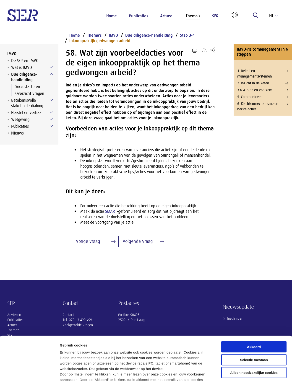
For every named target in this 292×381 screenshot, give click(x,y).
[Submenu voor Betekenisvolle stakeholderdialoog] (51, 100)
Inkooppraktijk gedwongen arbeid (99, 41)
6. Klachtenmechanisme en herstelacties (262, 106)
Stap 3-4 (187, 35)
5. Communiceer (262, 97)
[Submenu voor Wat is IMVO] (51, 67)
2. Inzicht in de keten (262, 83)
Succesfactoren (27, 86)
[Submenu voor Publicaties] (51, 126)
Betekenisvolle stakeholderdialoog (27, 103)
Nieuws (17, 133)
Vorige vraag (88, 241)
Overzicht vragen (29, 93)
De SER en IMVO (25, 60)
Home (111, 16)
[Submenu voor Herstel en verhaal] (51, 112)
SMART (111, 211)
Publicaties (138, 16)
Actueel (167, 16)
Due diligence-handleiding (24, 77)
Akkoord (254, 310)
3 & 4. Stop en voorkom (262, 90)
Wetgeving (20, 119)
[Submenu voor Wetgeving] (51, 119)
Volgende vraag (138, 241)
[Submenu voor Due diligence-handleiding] (51, 74)
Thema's (193, 16)
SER (215, 16)
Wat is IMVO (21, 67)
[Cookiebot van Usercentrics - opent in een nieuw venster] (30, 372)
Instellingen (245, 372)
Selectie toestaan (254, 323)
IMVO (11, 54)
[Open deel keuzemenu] (213, 49)
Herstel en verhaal (26, 112)
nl (273, 15)
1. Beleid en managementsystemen (262, 73)
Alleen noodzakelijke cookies (254, 336)
